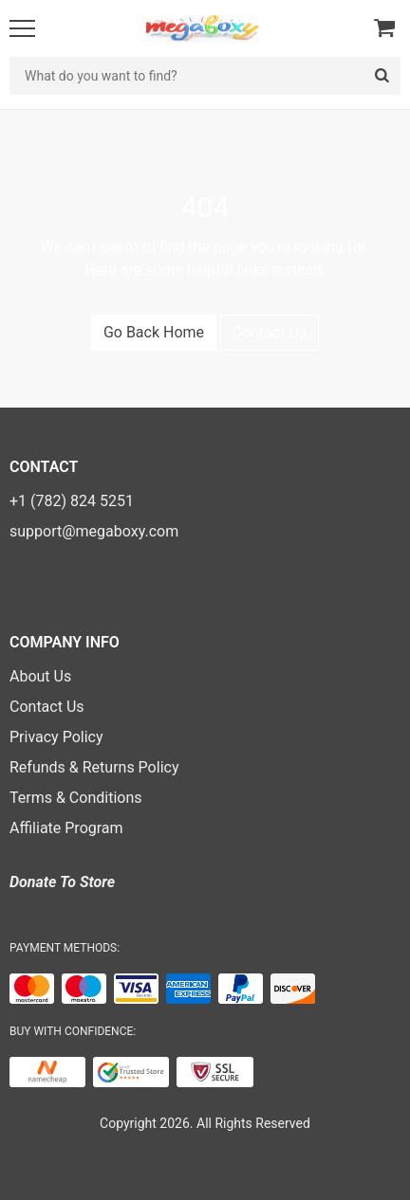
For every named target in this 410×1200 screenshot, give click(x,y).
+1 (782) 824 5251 (71, 501)
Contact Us (270, 332)
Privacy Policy (56, 737)
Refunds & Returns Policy (93, 767)
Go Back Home (153, 332)
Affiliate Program (66, 828)
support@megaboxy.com (93, 531)
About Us (40, 676)
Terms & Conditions (75, 798)
